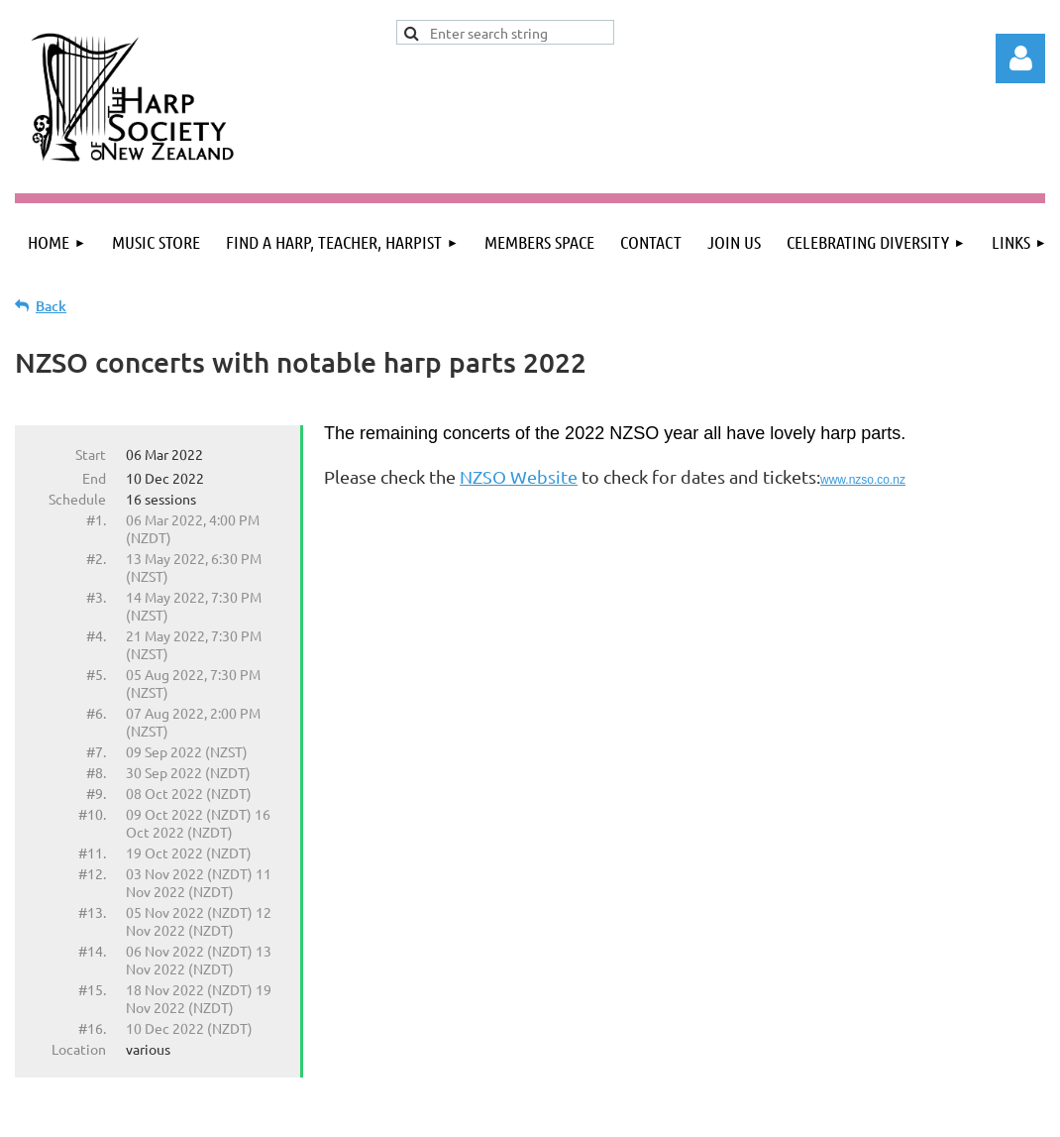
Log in (1020, 58)
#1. (96, 519)
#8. (96, 772)
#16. (92, 1028)
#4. (96, 635)
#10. (92, 814)
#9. (96, 793)
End (94, 478)
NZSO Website (519, 476)
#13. (92, 912)
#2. (96, 558)
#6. (96, 713)
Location (79, 1049)
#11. (92, 852)
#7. (96, 751)
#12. (92, 873)
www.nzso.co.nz (862, 480)
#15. (92, 989)
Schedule (77, 499)
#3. (96, 597)
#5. (96, 674)
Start (90, 454)
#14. (92, 951)
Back (51, 305)
